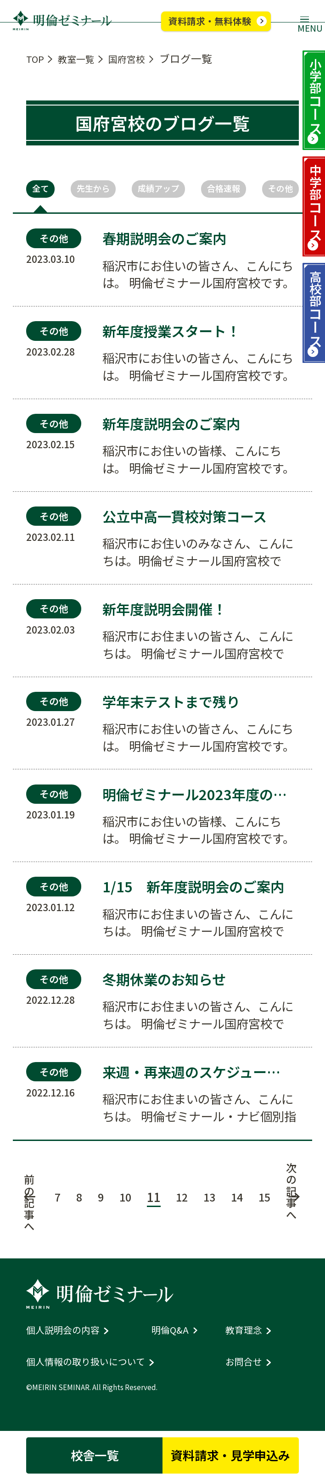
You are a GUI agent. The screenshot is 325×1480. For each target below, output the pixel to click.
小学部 (313, 100)
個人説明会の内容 (68, 1340)
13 (211, 1204)
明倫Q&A (172, 1340)
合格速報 (222, 189)
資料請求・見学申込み (240, 1452)
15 (269, 1204)
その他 (277, 189)
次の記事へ (298, 1197)
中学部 (313, 221)
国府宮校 (140, 58)
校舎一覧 (84, 1452)
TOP (36, 58)
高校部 (313, 343)
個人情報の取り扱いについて (94, 1372)
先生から (92, 189)
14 (240, 1204)
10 (123, 1204)
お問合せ (246, 1372)
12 (181, 1204)
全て (42, 189)
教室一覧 (83, 58)
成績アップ (158, 189)
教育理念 (246, 1340)
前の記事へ (22, 1210)
